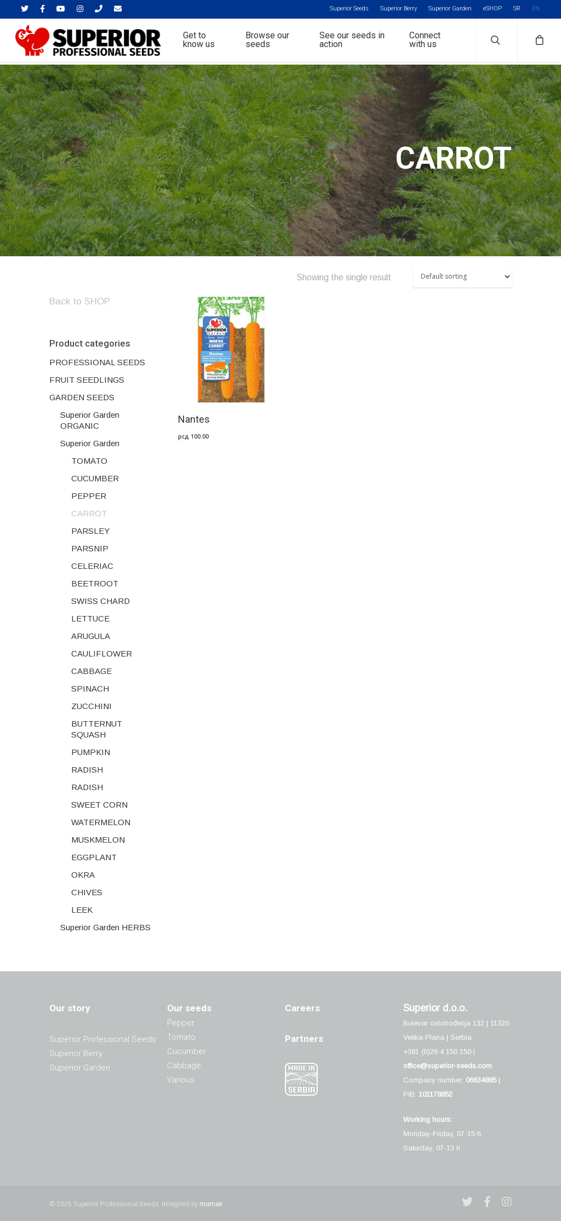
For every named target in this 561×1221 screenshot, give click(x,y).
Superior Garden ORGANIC (89, 420)
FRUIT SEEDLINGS (86, 379)
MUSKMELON (98, 839)
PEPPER (88, 495)
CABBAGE (91, 671)
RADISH (87, 769)
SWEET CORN (99, 804)
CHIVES (86, 892)
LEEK (82, 909)
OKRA (83, 874)
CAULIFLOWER (101, 653)
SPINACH (90, 688)
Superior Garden (450, 8)
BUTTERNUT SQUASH (96, 729)
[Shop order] (462, 276)
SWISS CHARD (100, 601)
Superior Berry (398, 8)
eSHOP (492, 8)
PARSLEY (90, 530)
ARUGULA (90, 636)
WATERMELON (100, 822)
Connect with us (426, 41)
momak (210, 1204)
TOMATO (89, 460)
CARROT (89, 513)
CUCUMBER (95, 478)
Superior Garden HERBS (105, 927)
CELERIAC (92, 566)
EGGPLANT (94, 857)
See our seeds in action (356, 41)
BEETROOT (94, 583)
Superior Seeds (349, 8)
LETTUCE (90, 618)
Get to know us (206, 41)
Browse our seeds (274, 41)
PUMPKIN (90, 752)
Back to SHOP (79, 301)
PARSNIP (89, 548)
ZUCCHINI (91, 706)
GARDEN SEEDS (82, 397)
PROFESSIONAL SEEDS (97, 362)
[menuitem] (516, 8)
